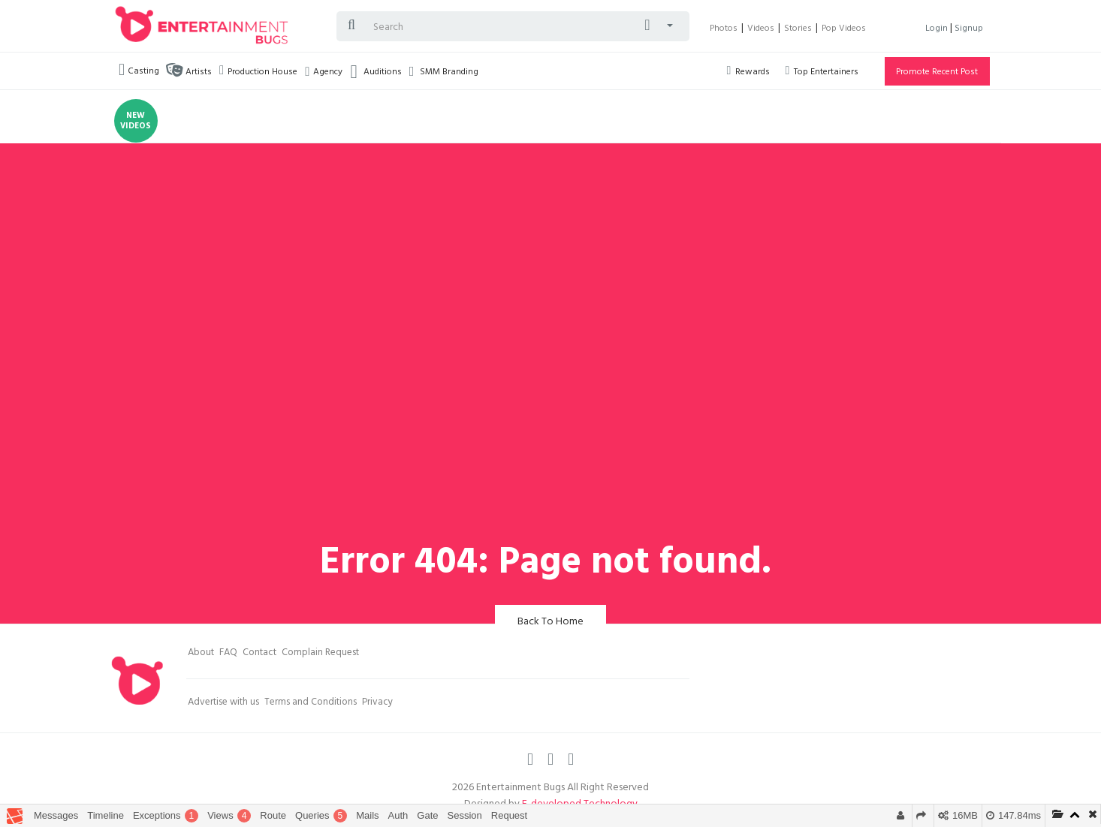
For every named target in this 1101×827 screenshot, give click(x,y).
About (201, 654)
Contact (259, 654)
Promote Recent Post (937, 73)
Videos (760, 29)
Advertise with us (223, 703)
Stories (798, 29)
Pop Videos (844, 29)
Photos (724, 29)
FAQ (228, 654)
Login (937, 29)
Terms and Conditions (310, 703)
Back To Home (550, 622)
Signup (969, 29)
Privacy (377, 703)
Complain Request (320, 654)
